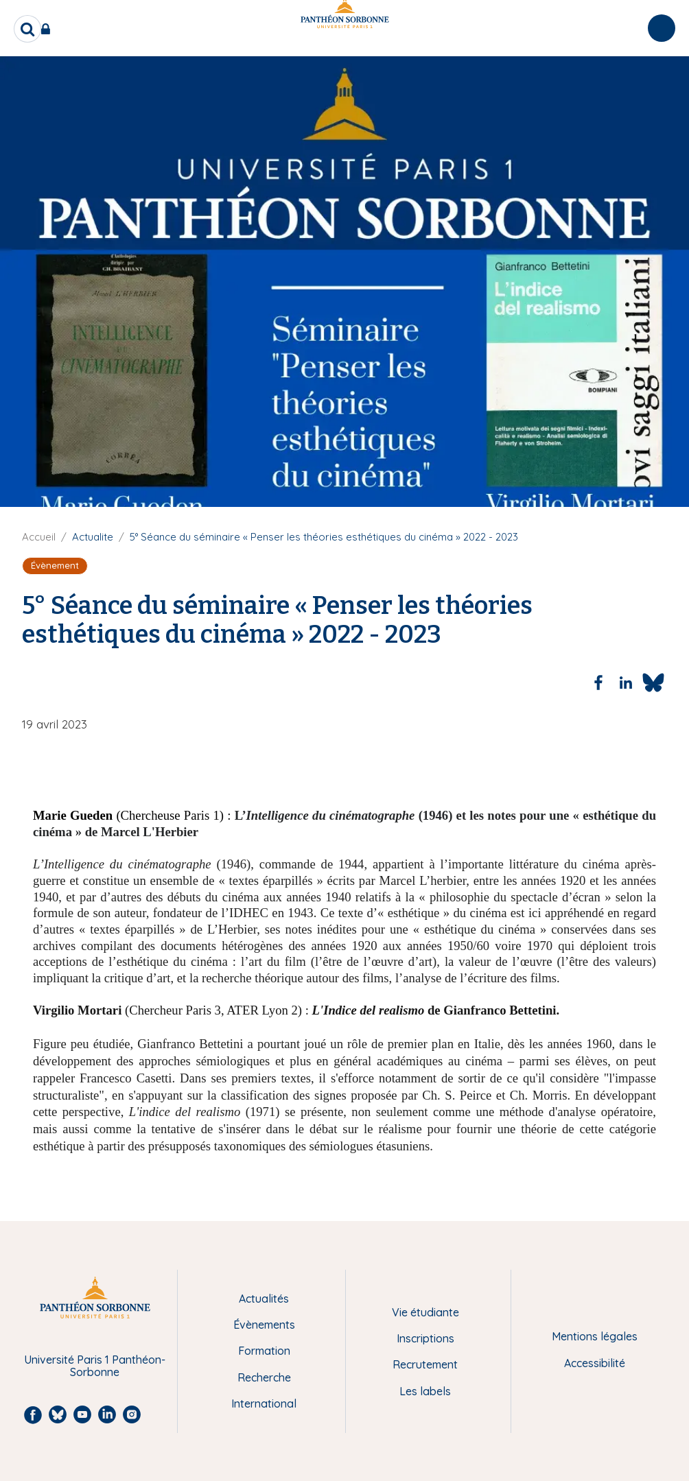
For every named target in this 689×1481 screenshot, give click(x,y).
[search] (27, 29)
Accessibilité (594, 1363)
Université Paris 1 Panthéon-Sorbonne (94, 1366)
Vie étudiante (425, 1312)
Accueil (39, 536)
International (263, 1403)
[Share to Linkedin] (626, 683)
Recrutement (425, 1364)
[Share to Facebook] (598, 683)
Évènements (264, 1324)
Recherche (264, 1377)
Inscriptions (425, 1338)
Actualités (264, 1298)
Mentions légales (595, 1336)
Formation (264, 1350)
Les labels (425, 1391)
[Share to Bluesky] (653, 683)
